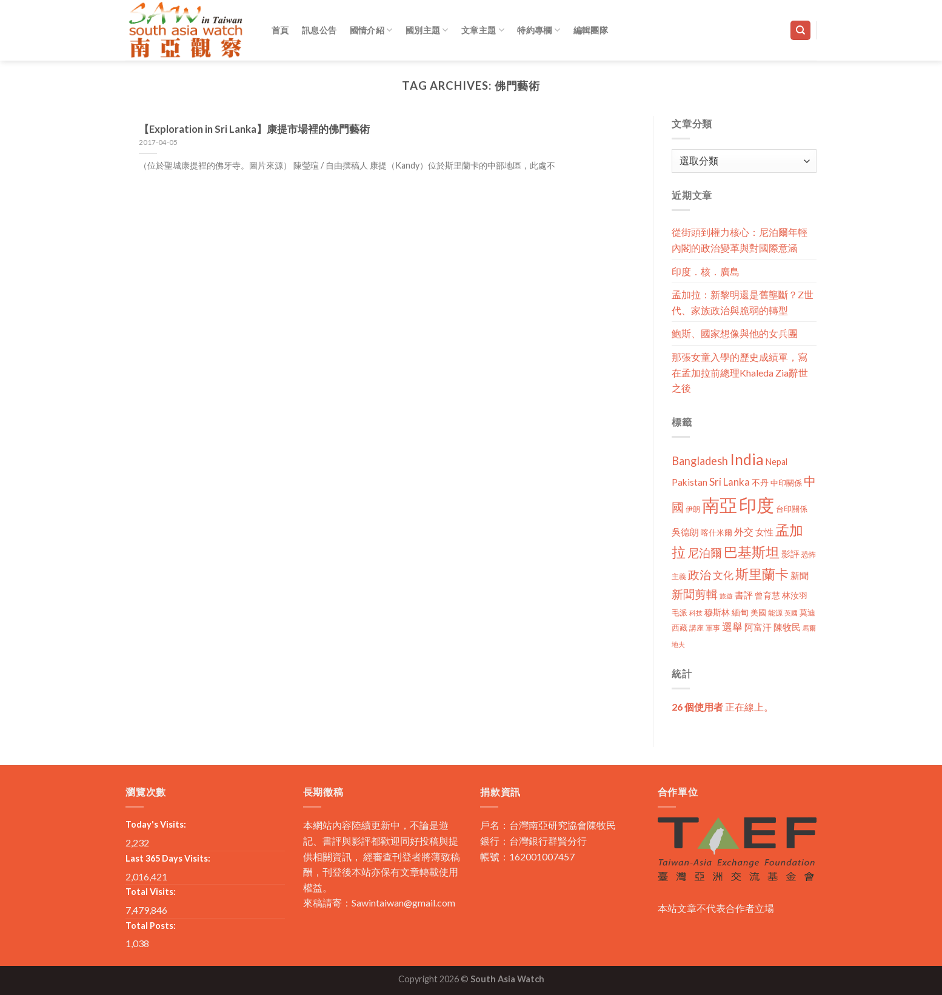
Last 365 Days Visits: (167, 858)
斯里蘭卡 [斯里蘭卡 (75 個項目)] (762, 574)
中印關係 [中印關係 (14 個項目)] (786, 482)
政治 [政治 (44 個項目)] (699, 574)
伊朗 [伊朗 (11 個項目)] (693, 509)
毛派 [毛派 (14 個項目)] (679, 612)
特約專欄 (538, 30)
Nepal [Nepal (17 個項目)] (776, 462)
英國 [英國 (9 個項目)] (791, 613)
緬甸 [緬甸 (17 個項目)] (740, 612)
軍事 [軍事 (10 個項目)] (713, 627)
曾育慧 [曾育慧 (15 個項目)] (767, 595)
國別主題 (427, 30)
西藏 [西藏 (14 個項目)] (679, 627)
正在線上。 (722, 706)
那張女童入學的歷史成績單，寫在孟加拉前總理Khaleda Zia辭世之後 (740, 372)
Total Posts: (150, 925)
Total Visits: (150, 891)
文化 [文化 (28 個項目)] (723, 575)
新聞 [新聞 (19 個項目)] (799, 575)
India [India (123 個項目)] (747, 459)
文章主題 (482, 30)
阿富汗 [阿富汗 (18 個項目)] (758, 627)
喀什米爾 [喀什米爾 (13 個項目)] (716, 532)
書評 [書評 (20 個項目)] (744, 594)
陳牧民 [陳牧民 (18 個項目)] (787, 627)
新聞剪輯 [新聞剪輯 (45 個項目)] (695, 594)
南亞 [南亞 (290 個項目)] (719, 504)
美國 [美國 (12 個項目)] (758, 612)
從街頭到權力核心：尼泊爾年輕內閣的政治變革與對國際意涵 (739, 239)
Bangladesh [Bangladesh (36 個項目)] (700, 460)
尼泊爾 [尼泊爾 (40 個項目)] (704, 553)
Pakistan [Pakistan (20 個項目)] (689, 482)
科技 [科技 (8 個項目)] (696, 613)
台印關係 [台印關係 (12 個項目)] (791, 509)
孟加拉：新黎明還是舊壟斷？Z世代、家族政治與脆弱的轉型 (742, 302)
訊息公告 (319, 30)
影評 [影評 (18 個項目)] (790, 554)
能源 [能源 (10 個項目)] (775, 612)
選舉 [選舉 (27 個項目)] (732, 626)
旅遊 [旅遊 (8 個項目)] (726, 596)
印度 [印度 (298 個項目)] (756, 504)
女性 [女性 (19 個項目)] (764, 531)
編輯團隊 (590, 30)
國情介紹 (371, 30)
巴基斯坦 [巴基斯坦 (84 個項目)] (752, 552)
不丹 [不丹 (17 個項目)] (760, 482)
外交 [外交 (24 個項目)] (743, 531)
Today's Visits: (155, 824)
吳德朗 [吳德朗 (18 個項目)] (685, 532)
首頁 (280, 30)
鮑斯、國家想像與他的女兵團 (735, 333)
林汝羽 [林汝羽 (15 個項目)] (794, 595)
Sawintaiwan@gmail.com (403, 902)
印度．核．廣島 (706, 271)
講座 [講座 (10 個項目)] (696, 627)
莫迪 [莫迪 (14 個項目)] (807, 612)
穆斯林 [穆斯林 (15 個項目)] (717, 612)
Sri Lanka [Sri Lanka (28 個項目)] (729, 481)
